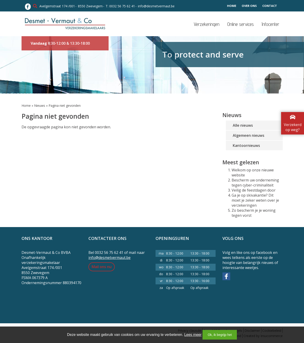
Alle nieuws (243, 125)
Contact (269, 6)
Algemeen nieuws (248, 135)
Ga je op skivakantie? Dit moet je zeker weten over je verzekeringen (255, 200)
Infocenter (270, 24)
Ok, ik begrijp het (220, 335)
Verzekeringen (206, 24)
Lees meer (193, 335)
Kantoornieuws (246, 145)
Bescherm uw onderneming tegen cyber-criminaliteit (255, 183)
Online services (240, 24)
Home (231, 6)
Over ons (249, 6)
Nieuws (39, 105)
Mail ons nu (102, 266)
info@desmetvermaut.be (156, 6)
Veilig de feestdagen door (254, 190)
